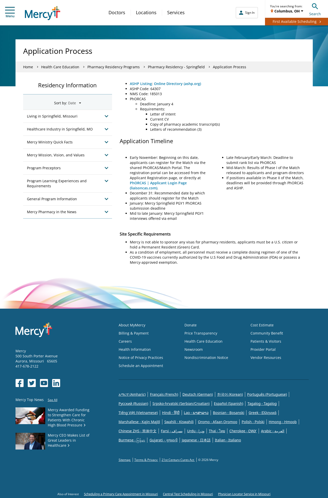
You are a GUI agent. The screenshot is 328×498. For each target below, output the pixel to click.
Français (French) (164, 394)
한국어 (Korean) (230, 394)
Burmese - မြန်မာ (132, 440)
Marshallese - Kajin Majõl (139, 421)
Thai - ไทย (217, 430)
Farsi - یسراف (172, 430)
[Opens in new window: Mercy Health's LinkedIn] (56, 383)
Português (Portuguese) (267, 394)
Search (315, 8)
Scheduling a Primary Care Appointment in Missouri (121, 494)
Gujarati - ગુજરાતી (163, 440)
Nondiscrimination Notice (206, 357)
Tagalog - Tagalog (262, 403)
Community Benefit (267, 333)
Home (28, 66)
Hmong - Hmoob (283, 421)
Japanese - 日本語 (196, 440)
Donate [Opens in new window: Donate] (190, 325)
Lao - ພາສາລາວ (196, 412)
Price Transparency (200, 333)
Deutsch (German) (197, 394)
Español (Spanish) (228, 403)
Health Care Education (60, 66)
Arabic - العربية (272, 430)
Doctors (116, 12)
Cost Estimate (262, 325)
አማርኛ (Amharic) (132, 394)
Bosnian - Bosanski (228, 412)
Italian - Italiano (228, 440)
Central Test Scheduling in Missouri (188, 494)
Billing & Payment (134, 333)
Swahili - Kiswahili (179, 421)
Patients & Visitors (266, 341)
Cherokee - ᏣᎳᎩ (243, 430)
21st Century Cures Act (178, 460)
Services (176, 12)
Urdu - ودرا (196, 430)
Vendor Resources (266, 357)
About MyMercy (132, 325)
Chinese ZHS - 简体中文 (138, 430)
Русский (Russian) (133, 403)
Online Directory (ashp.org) (177, 83)
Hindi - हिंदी (171, 412)
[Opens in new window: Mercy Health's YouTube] (44, 383)
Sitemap (125, 460)
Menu (10, 12)
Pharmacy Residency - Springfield (176, 66)
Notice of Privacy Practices (141, 357)
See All (52, 400)
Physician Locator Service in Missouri (244, 494)
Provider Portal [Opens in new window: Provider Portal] (263, 349)
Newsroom (193, 349)
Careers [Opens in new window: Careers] (125, 341)
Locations (146, 12)
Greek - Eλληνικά (262, 412)
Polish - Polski (253, 421)
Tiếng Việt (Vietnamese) (138, 412)
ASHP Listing (141, 83)
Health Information (135, 349)
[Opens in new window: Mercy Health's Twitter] (32, 383)
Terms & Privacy (146, 460)
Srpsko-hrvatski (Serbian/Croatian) (181, 403)
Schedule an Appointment (141, 365)
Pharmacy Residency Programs (113, 66)
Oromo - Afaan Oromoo (217, 421)
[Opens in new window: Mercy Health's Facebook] (19, 383)
